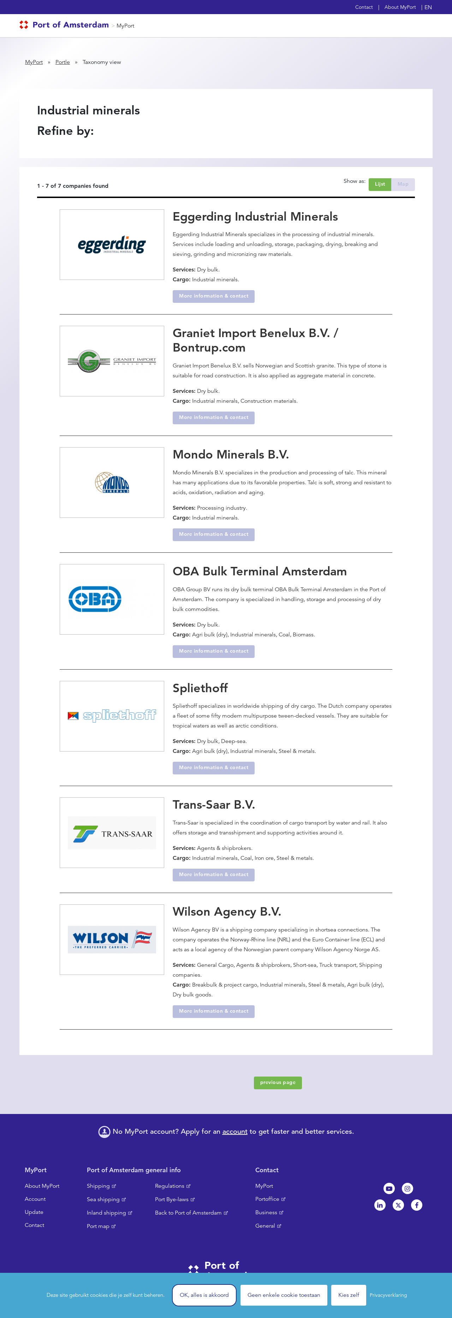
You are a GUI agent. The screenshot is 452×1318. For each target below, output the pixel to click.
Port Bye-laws (172, 1199)
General (265, 1225)
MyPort (125, 25)
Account (35, 1199)
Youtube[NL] (389, 1188)
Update (34, 1212)
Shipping (98, 1186)
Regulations (169, 1186)
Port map (98, 1226)
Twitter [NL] (398, 1205)
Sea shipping (103, 1199)
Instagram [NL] (407, 1188)
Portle (62, 62)
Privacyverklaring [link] (388, 1295)
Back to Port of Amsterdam (188, 1212)
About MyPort (400, 7)
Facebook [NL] (416, 1205)
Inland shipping (106, 1212)
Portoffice (267, 1199)
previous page (278, 1082)
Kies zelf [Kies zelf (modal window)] (348, 1295)
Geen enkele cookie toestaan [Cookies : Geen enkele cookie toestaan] (284, 1295)
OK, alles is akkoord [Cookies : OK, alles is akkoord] (204, 1295)
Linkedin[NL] (380, 1205)
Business (266, 1212)
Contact (364, 7)
